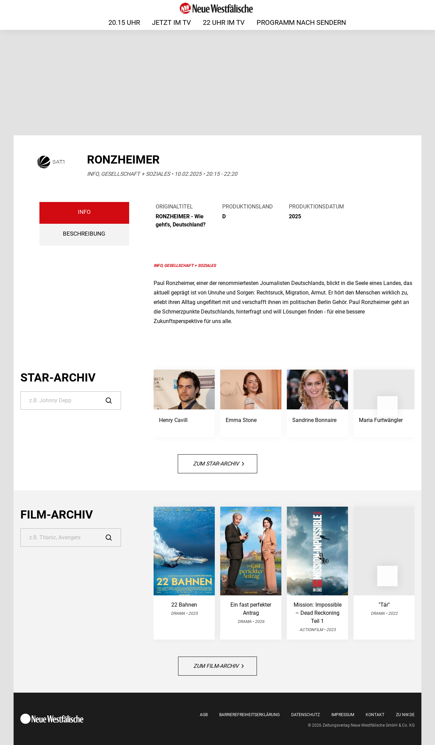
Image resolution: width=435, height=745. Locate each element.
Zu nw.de (405, 714)
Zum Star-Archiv (218, 463)
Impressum (342, 714)
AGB (204, 714)
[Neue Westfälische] (217, 8)
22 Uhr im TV (224, 22)
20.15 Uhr (124, 22)
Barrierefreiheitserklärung (249, 714)
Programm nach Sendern (301, 22)
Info (84, 212)
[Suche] (70, 400)
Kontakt (375, 714)
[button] (387, 406)
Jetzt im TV (171, 22)
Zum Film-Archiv (218, 666)
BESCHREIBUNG (84, 234)
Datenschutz (305, 714)
